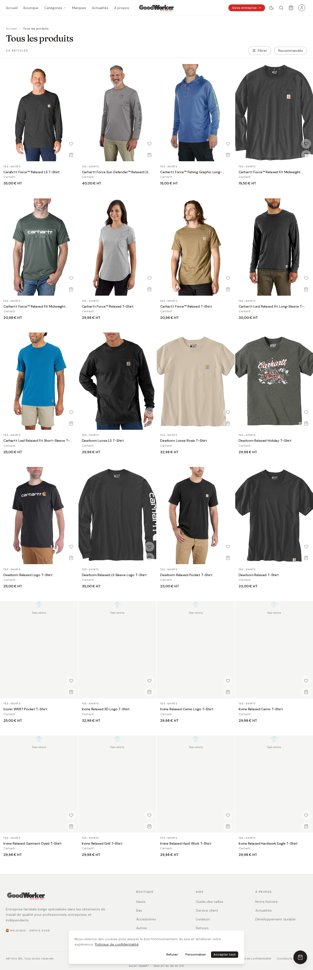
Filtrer (259, 50)
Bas (139, 910)
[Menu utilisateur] (301, 7)
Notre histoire (266, 901)
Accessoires (146, 919)
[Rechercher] (281, 7)
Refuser (172, 954)
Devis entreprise (246, 8)
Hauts (140, 901)
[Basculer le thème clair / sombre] (271, 7)
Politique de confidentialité (117, 944)
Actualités (263, 910)
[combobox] (290, 50)
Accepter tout (224, 954)
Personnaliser (195, 954)
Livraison (203, 919)
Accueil (11, 29)
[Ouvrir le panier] (291, 7)
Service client (207, 910)
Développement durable (275, 919)
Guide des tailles (209, 901)
